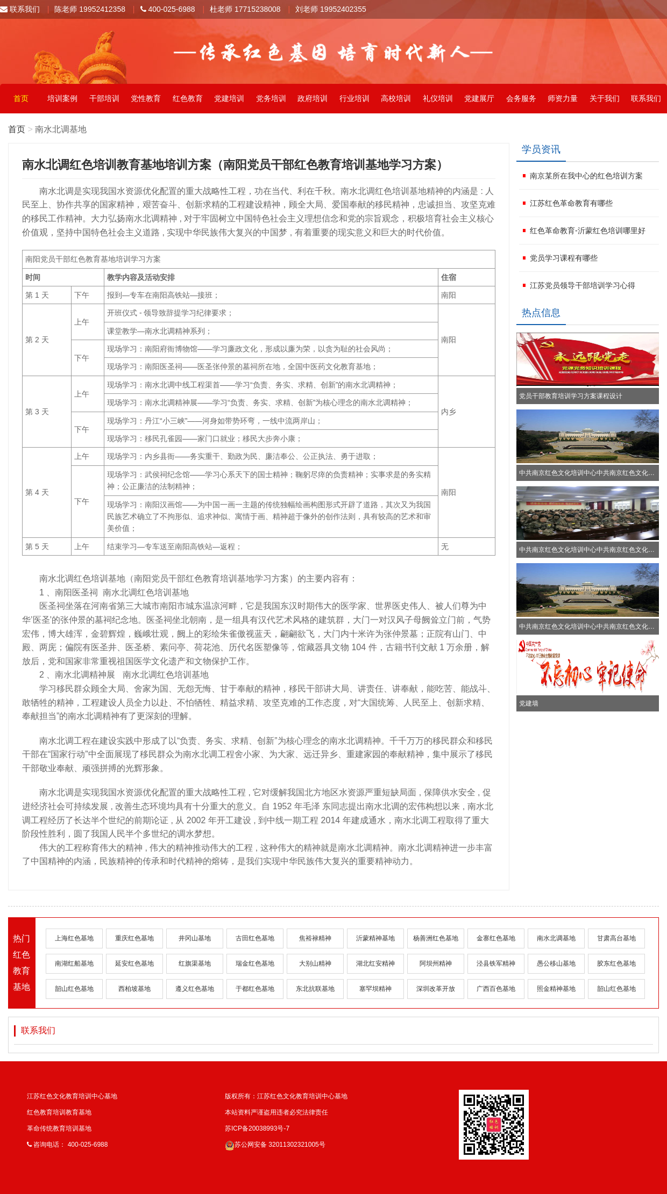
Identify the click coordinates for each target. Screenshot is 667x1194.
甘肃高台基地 (616, 938)
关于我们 (605, 98)
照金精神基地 (556, 988)
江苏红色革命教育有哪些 (571, 203)
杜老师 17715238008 (245, 9)
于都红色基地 (255, 988)
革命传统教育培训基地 (59, 1128)
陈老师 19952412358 (89, 9)
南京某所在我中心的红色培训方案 (586, 175)
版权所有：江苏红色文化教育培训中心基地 (286, 1096)
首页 (21, 98)
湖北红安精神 (375, 963)
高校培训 (396, 98)
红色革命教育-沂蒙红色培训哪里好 (587, 230)
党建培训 (229, 98)
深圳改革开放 (435, 988)
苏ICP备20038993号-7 (257, 1128)
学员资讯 (541, 149)
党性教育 (146, 98)
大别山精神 (315, 963)
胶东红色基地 (616, 963)
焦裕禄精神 (315, 938)
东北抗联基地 (315, 988)
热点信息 (541, 312)
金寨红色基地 (496, 938)
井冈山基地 (195, 938)
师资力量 (563, 98)
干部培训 (104, 98)
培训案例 (62, 98)
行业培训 (354, 98)
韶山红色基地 (74, 988)
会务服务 (521, 98)
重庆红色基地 (134, 938)
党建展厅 (479, 98)
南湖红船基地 (74, 963)
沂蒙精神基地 (375, 938)
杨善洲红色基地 (435, 938)
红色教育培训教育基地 (59, 1112)
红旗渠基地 (195, 963)
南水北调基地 (556, 938)
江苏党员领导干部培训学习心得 (582, 285)
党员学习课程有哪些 (564, 258)
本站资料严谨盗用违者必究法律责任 (276, 1112)
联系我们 (20, 9)
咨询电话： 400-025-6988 (67, 1144)
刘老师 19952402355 (330, 9)
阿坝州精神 (436, 963)
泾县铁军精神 (496, 963)
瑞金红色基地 (255, 963)
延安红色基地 (134, 963)
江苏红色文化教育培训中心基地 (72, 1096)
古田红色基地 (255, 938)
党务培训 (271, 98)
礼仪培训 (438, 98)
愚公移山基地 (556, 963)
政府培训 (312, 98)
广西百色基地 (496, 988)
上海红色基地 (74, 938)
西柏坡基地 (134, 988)
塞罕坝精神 (375, 988)
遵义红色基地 (194, 988)
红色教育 (188, 98)
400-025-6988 (167, 9)
